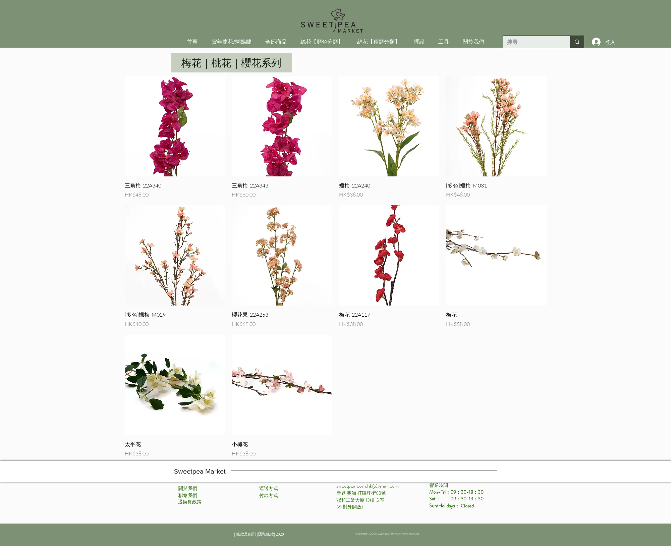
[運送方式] (268, 488)
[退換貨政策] (190, 502)
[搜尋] (532, 42)
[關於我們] (188, 488)
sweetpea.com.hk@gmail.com (367, 486)
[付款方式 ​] (269, 495)
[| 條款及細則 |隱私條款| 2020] (259, 534)
